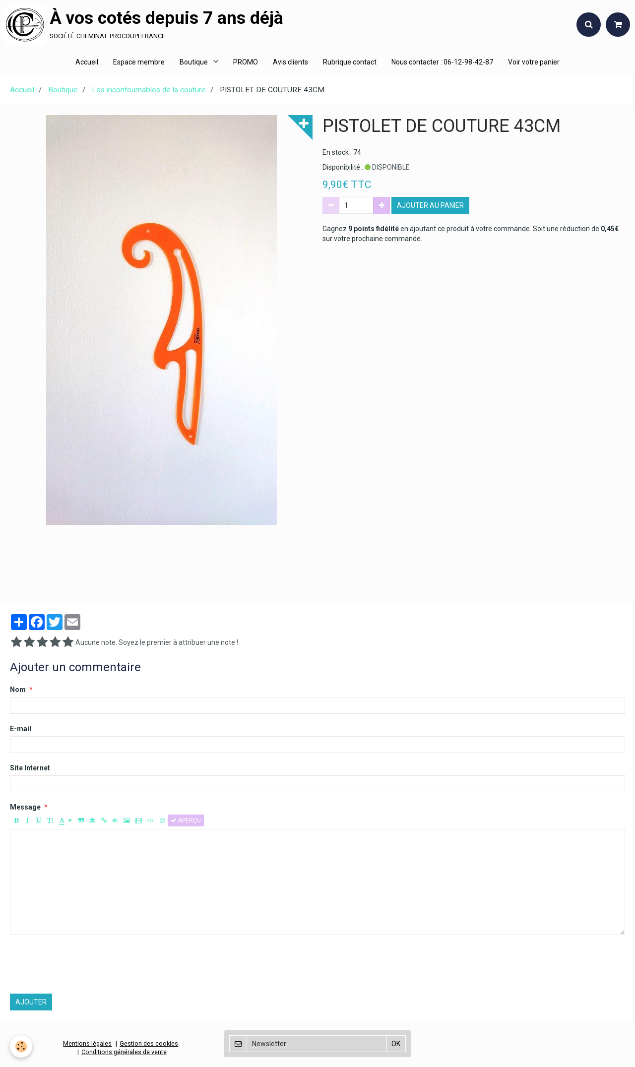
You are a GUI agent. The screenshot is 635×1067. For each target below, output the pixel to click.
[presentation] (85, 964)
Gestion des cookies (149, 1043)
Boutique (194, 62)
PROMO (245, 62)
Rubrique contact (350, 62)
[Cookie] (21, 1046)
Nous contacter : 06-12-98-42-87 (442, 62)
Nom (18, 689)
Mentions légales (87, 1043)
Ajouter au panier (430, 205)
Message (25, 807)
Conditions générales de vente (124, 1052)
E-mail (20, 729)
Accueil (86, 62)
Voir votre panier (534, 62)
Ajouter (31, 1002)
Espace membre (139, 62)
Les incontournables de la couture (149, 89)
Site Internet (30, 768)
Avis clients (290, 62)
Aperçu (186, 820)
